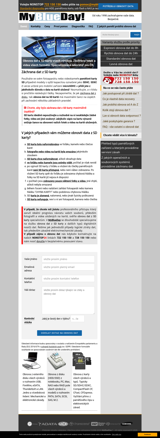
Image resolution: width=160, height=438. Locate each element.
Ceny (47, 26)
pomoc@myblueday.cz (95, 4)
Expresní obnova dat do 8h (121, 48)
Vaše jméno (30, 259)
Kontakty (36, 26)
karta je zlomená (40, 195)
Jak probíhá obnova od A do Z (120, 104)
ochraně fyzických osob (51, 347)
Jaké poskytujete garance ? (119, 121)
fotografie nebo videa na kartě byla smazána (51, 151)
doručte (40, 241)
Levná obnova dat (121, 64)
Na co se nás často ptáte (118, 88)
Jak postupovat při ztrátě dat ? (121, 93)
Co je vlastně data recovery (119, 99)
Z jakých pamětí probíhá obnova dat (116, 26)
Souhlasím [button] (147, 434)
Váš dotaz (29, 290)
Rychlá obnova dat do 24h (121, 53)
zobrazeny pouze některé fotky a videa (64, 181)
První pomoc (61, 26)
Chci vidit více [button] (116, 434)
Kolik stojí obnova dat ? (116, 110)
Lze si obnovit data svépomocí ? (122, 115)
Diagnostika (78, 26)
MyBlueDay (54, 220)
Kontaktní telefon (29, 280)
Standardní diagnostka (32, 8)
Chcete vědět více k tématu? (120, 135)
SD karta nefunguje (37, 199)
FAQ (91, 26)
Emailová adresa (29, 269)
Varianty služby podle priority (121, 42)
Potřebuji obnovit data (120, 6)
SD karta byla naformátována (43, 144)
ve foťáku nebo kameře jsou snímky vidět (49, 162)
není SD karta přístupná (46, 170)
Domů (23, 26)
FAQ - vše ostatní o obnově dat (121, 126)
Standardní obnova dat (121, 58)
